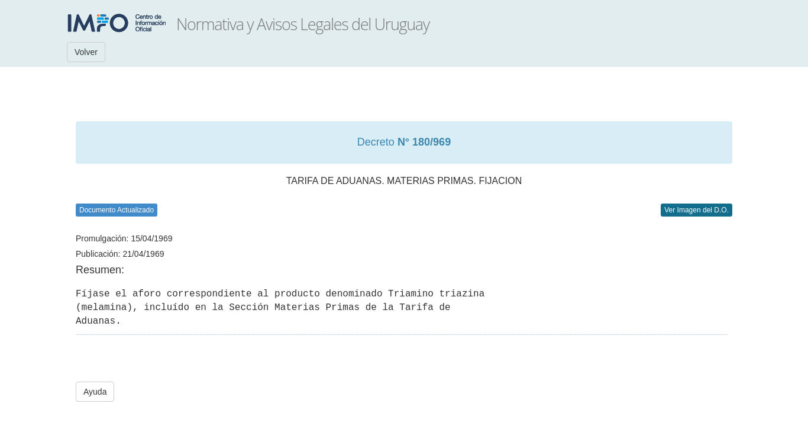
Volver (86, 52)
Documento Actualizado (116, 210)
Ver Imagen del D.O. (696, 210)
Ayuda (94, 391)
